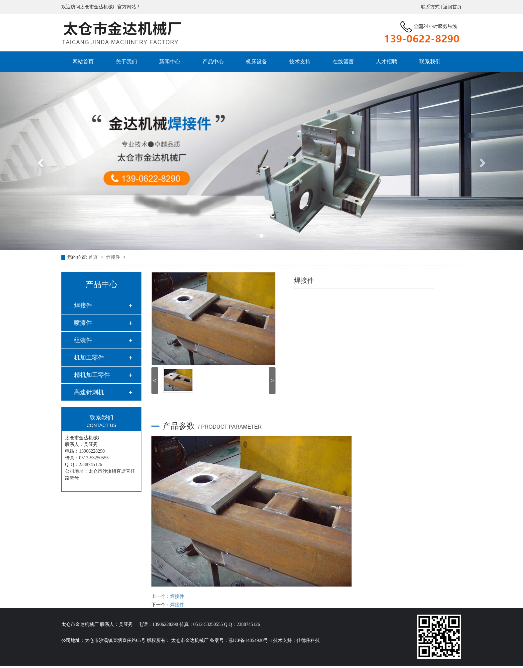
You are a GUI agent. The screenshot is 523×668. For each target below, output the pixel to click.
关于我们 (126, 61)
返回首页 (452, 6)
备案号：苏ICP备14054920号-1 (241, 640)
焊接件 (113, 257)
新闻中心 (169, 61)
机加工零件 (89, 357)
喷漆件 (83, 322)
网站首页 (83, 61)
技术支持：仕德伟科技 (296, 640)
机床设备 (256, 61)
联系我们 (430, 61)
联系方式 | (432, 6)
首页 (93, 257)
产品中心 (213, 61)
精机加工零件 (92, 375)
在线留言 (343, 61)
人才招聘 (386, 61)
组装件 (83, 340)
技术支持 (300, 61)
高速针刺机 (89, 392)
